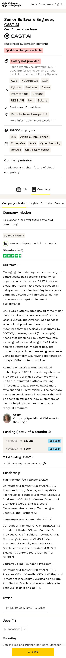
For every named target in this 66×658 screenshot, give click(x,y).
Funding (59, 203)
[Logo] (11, 4)
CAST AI (11, 24)
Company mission (14, 203)
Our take (46, 203)
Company (40, 189)
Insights (33, 203)
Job (21, 189)
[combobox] (4, 629)
